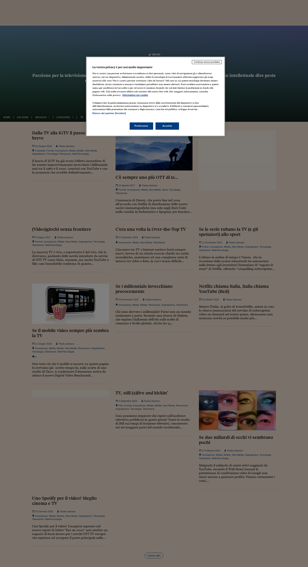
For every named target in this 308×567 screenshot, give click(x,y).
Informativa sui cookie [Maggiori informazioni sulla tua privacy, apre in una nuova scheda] (135, 95)
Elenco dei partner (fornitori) (109, 113)
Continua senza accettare (207, 62)
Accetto (167, 126)
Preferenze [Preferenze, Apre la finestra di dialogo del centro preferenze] (141, 126)
